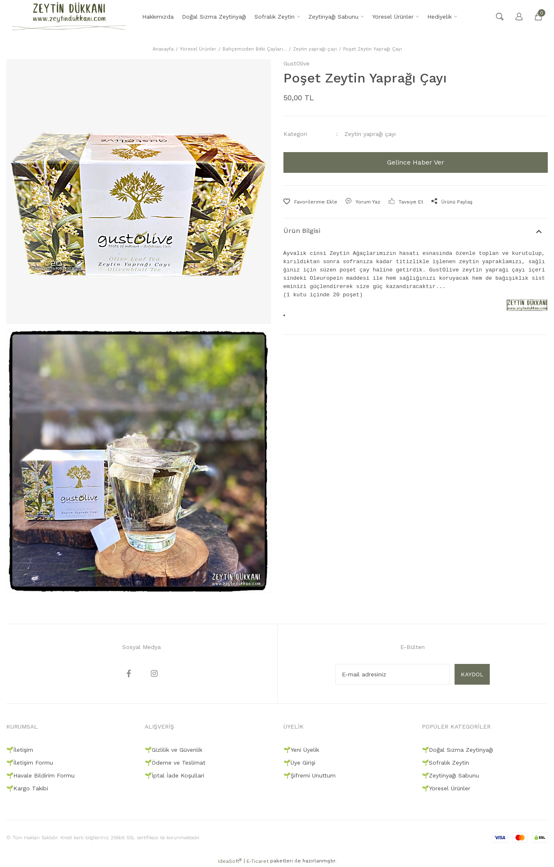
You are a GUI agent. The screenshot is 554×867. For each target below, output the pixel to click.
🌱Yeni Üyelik (301, 749)
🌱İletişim (19, 749)
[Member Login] (515, 16)
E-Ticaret (258, 861)
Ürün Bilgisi (301, 231)
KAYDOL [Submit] (472, 674)
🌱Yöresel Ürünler (446, 788)
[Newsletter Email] (392, 674)
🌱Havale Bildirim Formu (40, 775)
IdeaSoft (230, 861)
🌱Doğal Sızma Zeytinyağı (457, 749)
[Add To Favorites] (310, 202)
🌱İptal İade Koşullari (174, 775)
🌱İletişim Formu (29, 762)
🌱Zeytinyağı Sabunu (450, 775)
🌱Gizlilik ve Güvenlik (173, 749)
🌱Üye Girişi (299, 762)
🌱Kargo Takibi (27, 788)
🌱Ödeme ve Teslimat (175, 762)
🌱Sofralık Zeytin (445, 762)
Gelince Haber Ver (415, 162)
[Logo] (69, 16)
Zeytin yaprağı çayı (370, 134)
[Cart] (534, 16)
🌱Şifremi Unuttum (309, 775)
